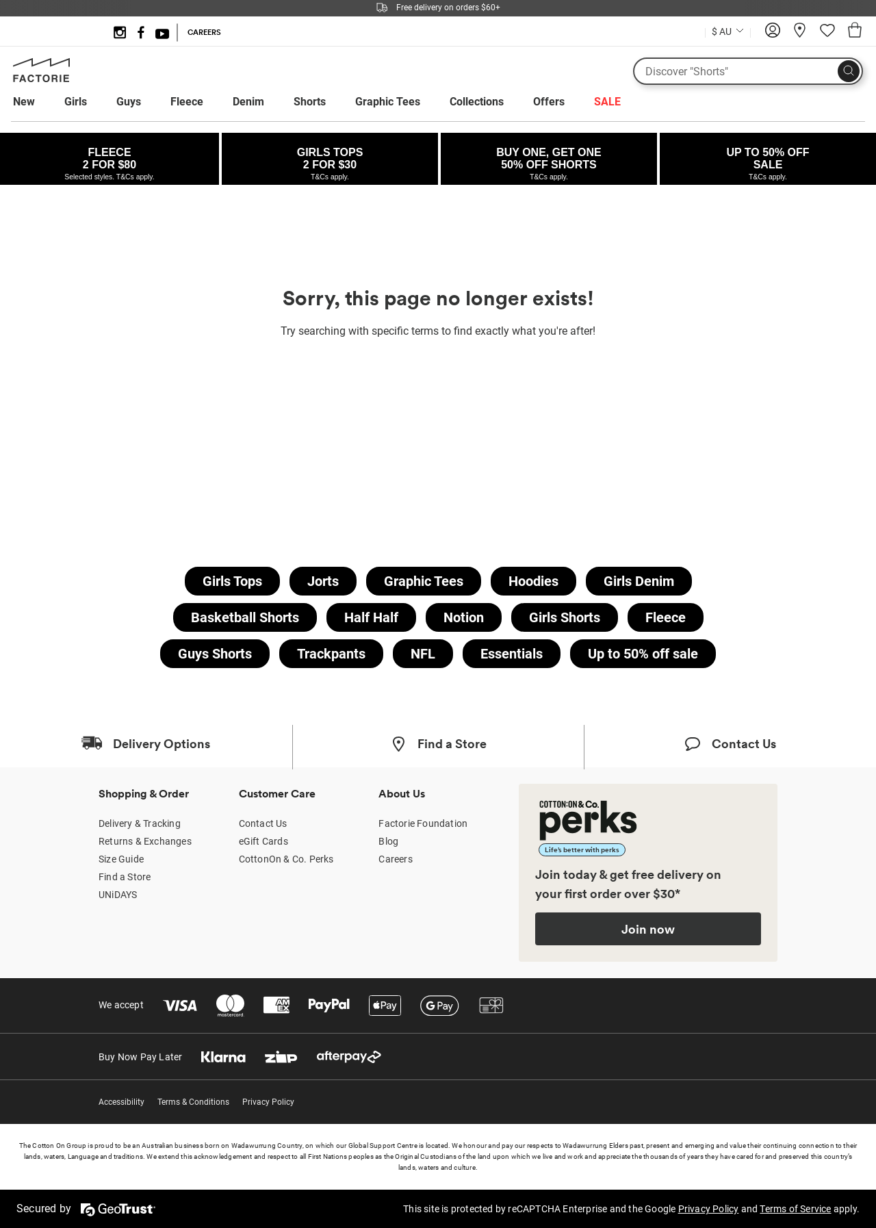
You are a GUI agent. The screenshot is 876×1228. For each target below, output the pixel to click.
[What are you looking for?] (748, 71)
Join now (648, 929)
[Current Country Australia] (728, 33)
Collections (477, 101)
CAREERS (204, 32)
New (24, 101)
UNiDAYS (118, 894)
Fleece (186, 101)
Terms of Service (795, 1208)
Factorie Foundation (422, 823)
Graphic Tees (387, 101)
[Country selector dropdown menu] (728, 30)
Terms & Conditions (193, 1102)
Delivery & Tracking (140, 823)
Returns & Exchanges (145, 841)
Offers (549, 101)
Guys (128, 101)
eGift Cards (263, 841)
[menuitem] (36, 102)
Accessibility (121, 1102)
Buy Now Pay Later (140, 1056)
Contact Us (263, 823)
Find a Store (125, 876)
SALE (607, 101)
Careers (395, 859)
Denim (248, 101)
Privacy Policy (268, 1102)
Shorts (310, 101)
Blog (388, 841)
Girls (75, 101)
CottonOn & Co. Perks (286, 859)
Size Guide (121, 859)
